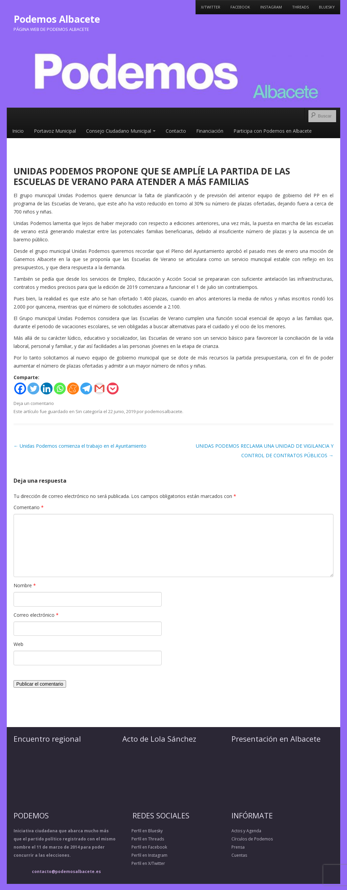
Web (18, 644)
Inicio (18, 131)
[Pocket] (113, 388)
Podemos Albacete (57, 19)
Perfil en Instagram (144, 855)
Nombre (25, 585)
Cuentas (239, 855)
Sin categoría (89, 411)
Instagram (271, 7)
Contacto (176, 131)
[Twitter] (33, 388)
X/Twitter (210, 7)
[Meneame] (73, 388)
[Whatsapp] (60, 388)
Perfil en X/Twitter (143, 863)
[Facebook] (20, 388)
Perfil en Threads (143, 839)
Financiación (209, 131)
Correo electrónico (36, 615)
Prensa (238, 847)
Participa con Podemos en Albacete (272, 131)
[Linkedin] (47, 388)
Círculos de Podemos (252, 839)
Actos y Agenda (246, 831)
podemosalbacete (163, 411)
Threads (300, 7)
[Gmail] (99, 388)
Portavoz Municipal (55, 131)
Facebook (240, 7)
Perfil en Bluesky (142, 831)
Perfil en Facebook (144, 847)
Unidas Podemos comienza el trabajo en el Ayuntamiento (80, 446)
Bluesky (327, 7)
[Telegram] (86, 388)
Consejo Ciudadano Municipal (121, 131)
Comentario (29, 507)
